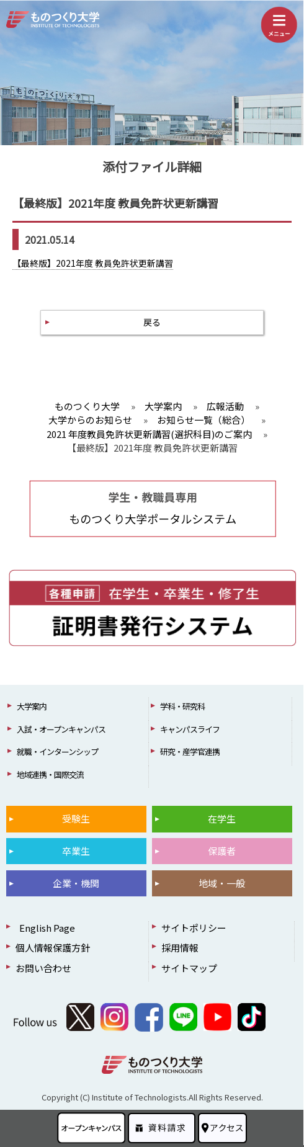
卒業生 (76, 850)
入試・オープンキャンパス (61, 729)
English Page (45, 927)
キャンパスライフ (190, 729)
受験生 (76, 818)
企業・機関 (76, 883)
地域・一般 (222, 883)
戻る (152, 322)
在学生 (222, 818)
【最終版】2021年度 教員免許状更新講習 (92, 263)
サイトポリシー (193, 927)
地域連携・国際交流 (50, 774)
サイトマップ (189, 968)
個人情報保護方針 (53, 947)
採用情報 (180, 947)
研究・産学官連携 (190, 751)
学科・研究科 (182, 706)
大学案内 (32, 706)
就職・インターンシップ (57, 751)
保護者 (222, 850)
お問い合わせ (43, 968)
